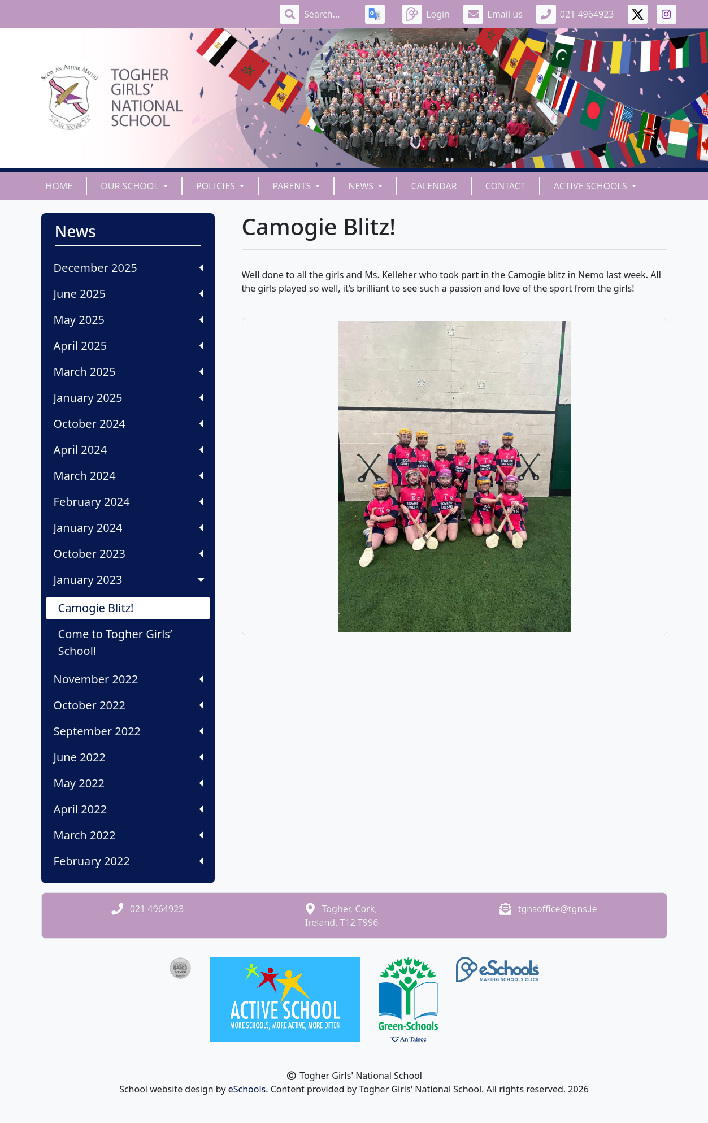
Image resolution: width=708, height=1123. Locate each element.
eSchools (247, 1089)
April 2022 (128, 809)
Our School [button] (131, 186)
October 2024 (128, 423)
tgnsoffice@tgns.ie (557, 909)
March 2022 (128, 835)
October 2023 (128, 553)
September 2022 (128, 731)
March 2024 (128, 475)
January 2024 (128, 527)
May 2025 (128, 319)
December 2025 (128, 267)
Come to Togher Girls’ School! (115, 642)
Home (59, 186)
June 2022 (128, 757)
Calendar (434, 186)
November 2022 (128, 679)
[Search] (327, 14)
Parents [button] (292, 186)
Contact (505, 186)
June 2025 (128, 293)
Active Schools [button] (591, 186)
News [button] (362, 186)
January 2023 (130, 579)
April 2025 (128, 345)
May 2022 (128, 783)
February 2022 (128, 861)
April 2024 (128, 449)
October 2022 (128, 705)
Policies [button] (216, 186)
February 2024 (128, 501)
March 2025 (128, 371)
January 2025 (128, 397)
